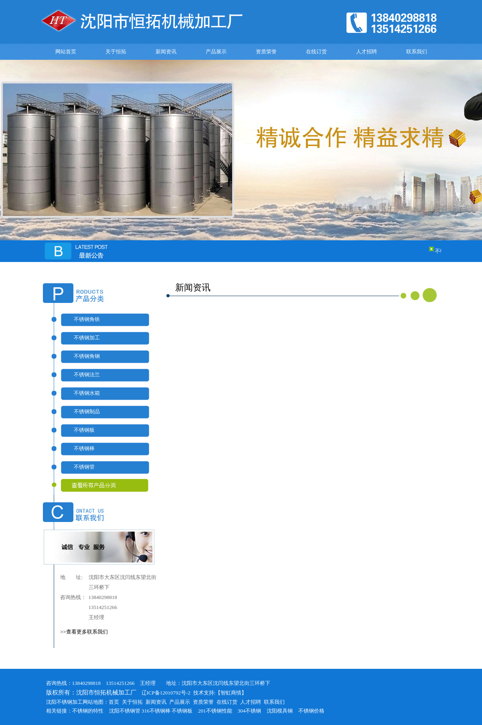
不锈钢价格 (311, 711)
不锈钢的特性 (87, 711)
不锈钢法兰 (87, 375)
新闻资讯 (166, 52)
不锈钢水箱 (87, 393)
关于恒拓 (115, 52)
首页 (114, 702)
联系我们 (416, 52)
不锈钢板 (84, 430)
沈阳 (114, 711)
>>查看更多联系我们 (84, 632)
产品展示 (216, 52)
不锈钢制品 (87, 411)
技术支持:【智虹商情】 (220, 693)
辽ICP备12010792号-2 (163, 693)
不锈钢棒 (84, 448)
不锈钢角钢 (87, 356)
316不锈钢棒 (156, 711)
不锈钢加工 (87, 338)
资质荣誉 (266, 52)
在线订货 (316, 52)
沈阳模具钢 (280, 711)
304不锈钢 (249, 711)
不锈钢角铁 (87, 319)
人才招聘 (366, 52)
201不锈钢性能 (215, 711)
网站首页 (65, 52)
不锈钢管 (84, 467)
